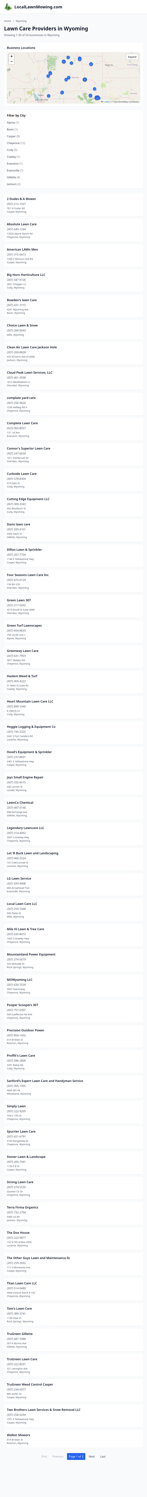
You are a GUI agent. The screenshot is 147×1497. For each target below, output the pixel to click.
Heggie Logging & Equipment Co (31, 727)
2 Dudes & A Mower (21, 199)
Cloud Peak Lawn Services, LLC (29, 372)
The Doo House (18, 1233)
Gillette (13, 177)
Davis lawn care (18, 524)
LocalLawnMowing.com (38, 7)
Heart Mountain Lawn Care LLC (30, 701)
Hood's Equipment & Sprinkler (29, 752)
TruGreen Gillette (20, 1334)
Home (7, 21)
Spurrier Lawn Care (21, 1131)
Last (103, 1456)
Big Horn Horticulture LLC (26, 275)
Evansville (15, 170)
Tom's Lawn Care (19, 1308)
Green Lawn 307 (19, 600)
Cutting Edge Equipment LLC (28, 499)
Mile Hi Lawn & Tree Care (25, 929)
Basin (12, 129)
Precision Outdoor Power (25, 1030)
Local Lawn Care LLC (22, 904)
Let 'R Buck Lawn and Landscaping (32, 853)
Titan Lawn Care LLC (22, 1283)
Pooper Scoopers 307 (22, 1005)
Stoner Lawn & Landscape (26, 1157)
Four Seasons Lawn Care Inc (28, 575)
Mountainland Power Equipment (31, 954)
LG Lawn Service (19, 878)
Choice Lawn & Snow (22, 325)
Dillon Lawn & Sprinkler (24, 549)
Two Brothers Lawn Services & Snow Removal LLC (44, 1410)
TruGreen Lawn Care (22, 1359)
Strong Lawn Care (20, 1182)
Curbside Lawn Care (22, 474)
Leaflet (105, 102)
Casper (13, 136)
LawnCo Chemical (20, 802)
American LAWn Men (22, 249)
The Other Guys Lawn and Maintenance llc (38, 1258)
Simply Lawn (16, 1106)
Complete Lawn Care (22, 423)
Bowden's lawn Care (22, 300)
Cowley (13, 157)
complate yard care (21, 398)
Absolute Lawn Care (22, 224)
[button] (71, 63)
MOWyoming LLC (19, 980)
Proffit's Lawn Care (21, 1055)
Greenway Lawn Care (23, 651)
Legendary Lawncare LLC (25, 828)
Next (92, 1456)
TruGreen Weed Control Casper (30, 1384)
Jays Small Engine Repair (25, 777)
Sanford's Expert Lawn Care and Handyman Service (45, 1081)
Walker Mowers (18, 1435)
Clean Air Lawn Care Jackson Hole (32, 347)
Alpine (13, 122)
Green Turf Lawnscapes (24, 625)
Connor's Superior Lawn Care (28, 448)
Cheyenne (16, 143)
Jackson (14, 184)
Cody (12, 150)
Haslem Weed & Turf (22, 676)
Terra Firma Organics (22, 1207)
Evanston (15, 163)
